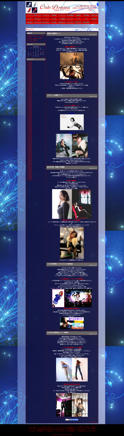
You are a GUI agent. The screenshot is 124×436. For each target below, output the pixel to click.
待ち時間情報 (70, 15)
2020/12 (30, 135)
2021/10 (30, 147)
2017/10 (30, 96)
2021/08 (30, 145)
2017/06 (30, 92)
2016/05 (30, 78)
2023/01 (30, 166)
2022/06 (30, 158)
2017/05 (30, 91)
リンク (94, 22)
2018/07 (30, 106)
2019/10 (30, 120)
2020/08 (30, 130)
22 (33, 54)
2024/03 (30, 179)
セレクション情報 (32, 39)
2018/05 (30, 103)
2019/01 (30, 111)
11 (40, 51)
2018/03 (30, 102)
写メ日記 (54, 19)
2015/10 (30, 69)
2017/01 (30, 87)
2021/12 (30, 150)
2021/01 (30, 136)
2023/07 (30, 174)
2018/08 (30, 107)
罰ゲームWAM (38, 22)
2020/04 (30, 125)
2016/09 (30, 83)
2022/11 (30, 164)
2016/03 (30, 75)
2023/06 (30, 173)
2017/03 (30, 89)
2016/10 (30, 84)
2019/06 (30, 116)
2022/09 (30, 161)
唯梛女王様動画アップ (54, 33)
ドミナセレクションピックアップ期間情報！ (62, 15)
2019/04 (30, 113)
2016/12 (30, 86)
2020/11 (30, 134)
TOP (30, 15)
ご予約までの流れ (94, 15)
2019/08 (30, 118)
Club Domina (62, 7)
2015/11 (30, 70)
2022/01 (30, 151)
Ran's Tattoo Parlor (46, 22)
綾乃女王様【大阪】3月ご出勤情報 (36, 35)
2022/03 (30, 154)
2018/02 (30, 101)
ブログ (78, 19)
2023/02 (30, 168)
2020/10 (30, 132)
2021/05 (30, 141)
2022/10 (30, 163)
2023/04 (30, 170)
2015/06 (30, 64)
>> (39, 46)
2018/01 (30, 99)
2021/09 (30, 146)
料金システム (38, 15)
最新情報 (78, 15)
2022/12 (30, 165)
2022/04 (30, 155)
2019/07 (30, 117)
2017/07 (30, 93)
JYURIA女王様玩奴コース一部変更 (57, 332)
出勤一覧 (54, 15)
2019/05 (30, 115)
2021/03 (30, 139)
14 (30, 52)
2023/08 (30, 175)
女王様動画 (62, 19)
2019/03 (30, 112)
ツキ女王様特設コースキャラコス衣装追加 (60, 264)
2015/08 (30, 67)
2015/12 (30, 72)
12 (43, 51)
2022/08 (30, 160)
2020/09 (30, 131)
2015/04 (30, 62)
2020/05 (30, 126)
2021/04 (30, 140)
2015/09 (30, 68)
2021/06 (30, 142)
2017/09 (30, 94)
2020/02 (30, 123)
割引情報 (86, 15)
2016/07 (30, 80)
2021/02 (30, 137)
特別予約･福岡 (30, 22)
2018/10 (30, 110)
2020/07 (30, 129)
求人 (86, 19)
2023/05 (30, 171)
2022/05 (30, 156)
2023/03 (30, 169)
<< (32, 46)
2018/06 (30, 104)
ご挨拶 (29, 37)
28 (30, 55)
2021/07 (30, 144)
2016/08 (30, 82)
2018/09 (30, 108)
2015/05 (30, 63)
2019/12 (30, 121)
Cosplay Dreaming (78, 22)
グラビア (30, 19)
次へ (77, 419)
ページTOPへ (94, 421)
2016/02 (30, 74)
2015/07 (30, 65)
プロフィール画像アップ (54, 95)
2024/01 (30, 178)
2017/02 (30, 88)
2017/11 (30, 97)
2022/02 (30, 153)
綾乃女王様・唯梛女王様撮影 (56, 167)
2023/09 (30, 177)
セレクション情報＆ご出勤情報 (35, 38)
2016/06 (30, 79)
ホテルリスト (46, 19)
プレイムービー (70, 19)
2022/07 (30, 159)
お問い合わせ (38, 19)
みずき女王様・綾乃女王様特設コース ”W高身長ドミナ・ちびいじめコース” (62, 22)
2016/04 (30, 77)
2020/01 (30, 122)
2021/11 (30, 149)
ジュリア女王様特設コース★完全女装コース (54, 22)
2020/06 (30, 127)
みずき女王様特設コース (70, 22)
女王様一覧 (46, 15)
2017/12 (30, 98)
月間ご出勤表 (86, 22)
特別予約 (94, 19)
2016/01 (30, 73)
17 (38, 52)
